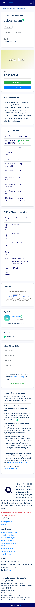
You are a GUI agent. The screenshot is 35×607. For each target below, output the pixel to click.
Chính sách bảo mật (8, 540)
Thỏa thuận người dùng (9, 551)
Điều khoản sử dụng (8, 538)
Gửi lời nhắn (17, 87)
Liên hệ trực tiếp (17, 82)
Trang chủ (4, 8)
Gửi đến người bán (17, 383)
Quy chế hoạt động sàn (9, 532)
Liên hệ (3, 524)
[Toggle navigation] (31, 3)
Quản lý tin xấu (6, 554)
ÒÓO (7, 3)
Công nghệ (8, 27)
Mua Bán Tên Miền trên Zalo (17, 463)
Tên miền (12, 8)
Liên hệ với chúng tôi (10, 469)
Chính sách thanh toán (8, 543)
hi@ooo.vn (9, 570)
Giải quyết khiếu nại (7, 548)
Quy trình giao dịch (7, 535)
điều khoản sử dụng (17, 377)
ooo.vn (22, 605)
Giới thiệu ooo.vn (7, 522)
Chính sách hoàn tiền (8, 546)
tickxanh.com (21, 8)
